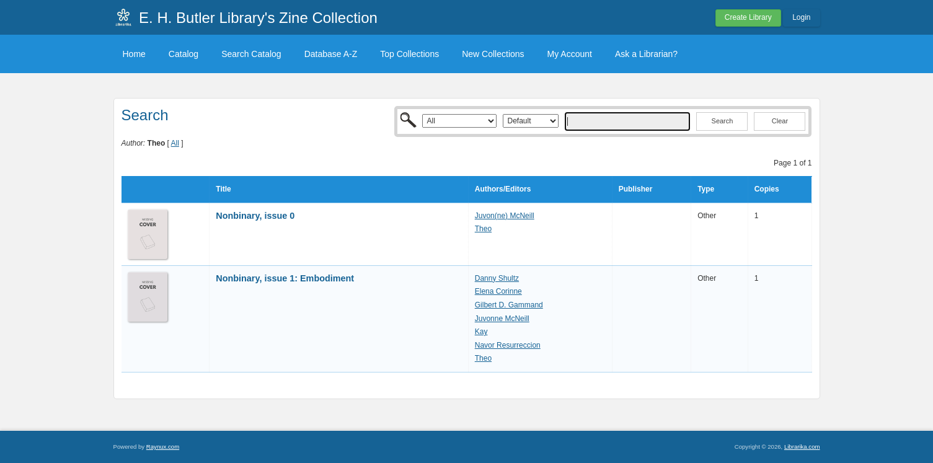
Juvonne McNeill (502, 318)
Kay (481, 331)
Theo (483, 228)
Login (801, 17)
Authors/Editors (503, 189)
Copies (766, 189)
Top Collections (409, 54)
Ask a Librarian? (646, 54)
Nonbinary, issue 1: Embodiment (285, 278)
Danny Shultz (497, 278)
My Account (569, 54)
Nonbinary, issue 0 (255, 216)
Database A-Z (331, 54)
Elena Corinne (498, 291)
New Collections (493, 54)
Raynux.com (162, 446)
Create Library (748, 17)
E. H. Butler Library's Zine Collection (258, 17)
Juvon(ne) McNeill (504, 215)
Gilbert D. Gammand (509, 305)
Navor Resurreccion (508, 345)
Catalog (183, 54)
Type (705, 189)
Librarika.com (802, 446)
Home (134, 54)
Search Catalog (251, 54)
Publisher (636, 189)
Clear (780, 121)
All (175, 143)
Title (223, 189)
